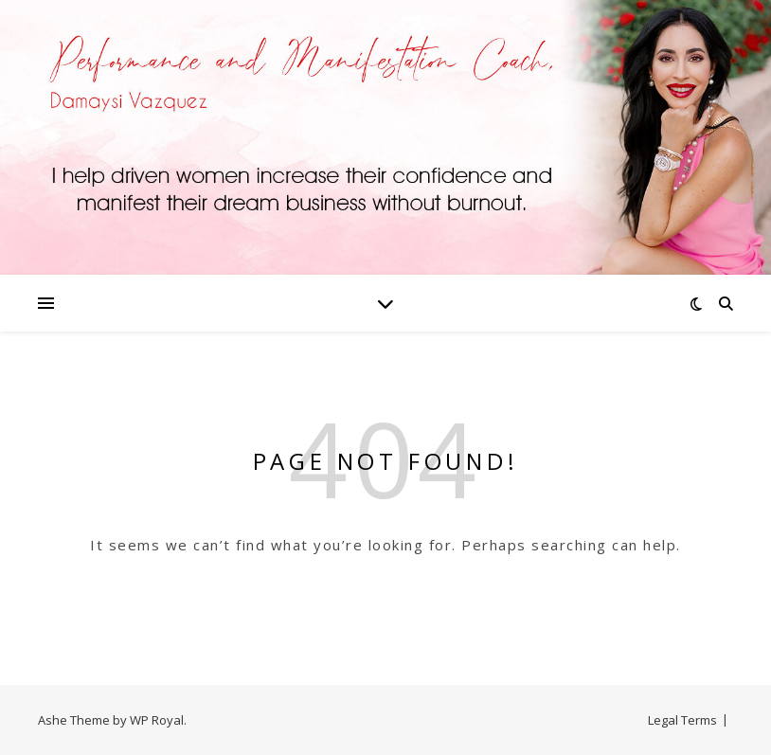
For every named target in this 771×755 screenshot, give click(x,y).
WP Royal (157, 719)
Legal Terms (682, 719)
